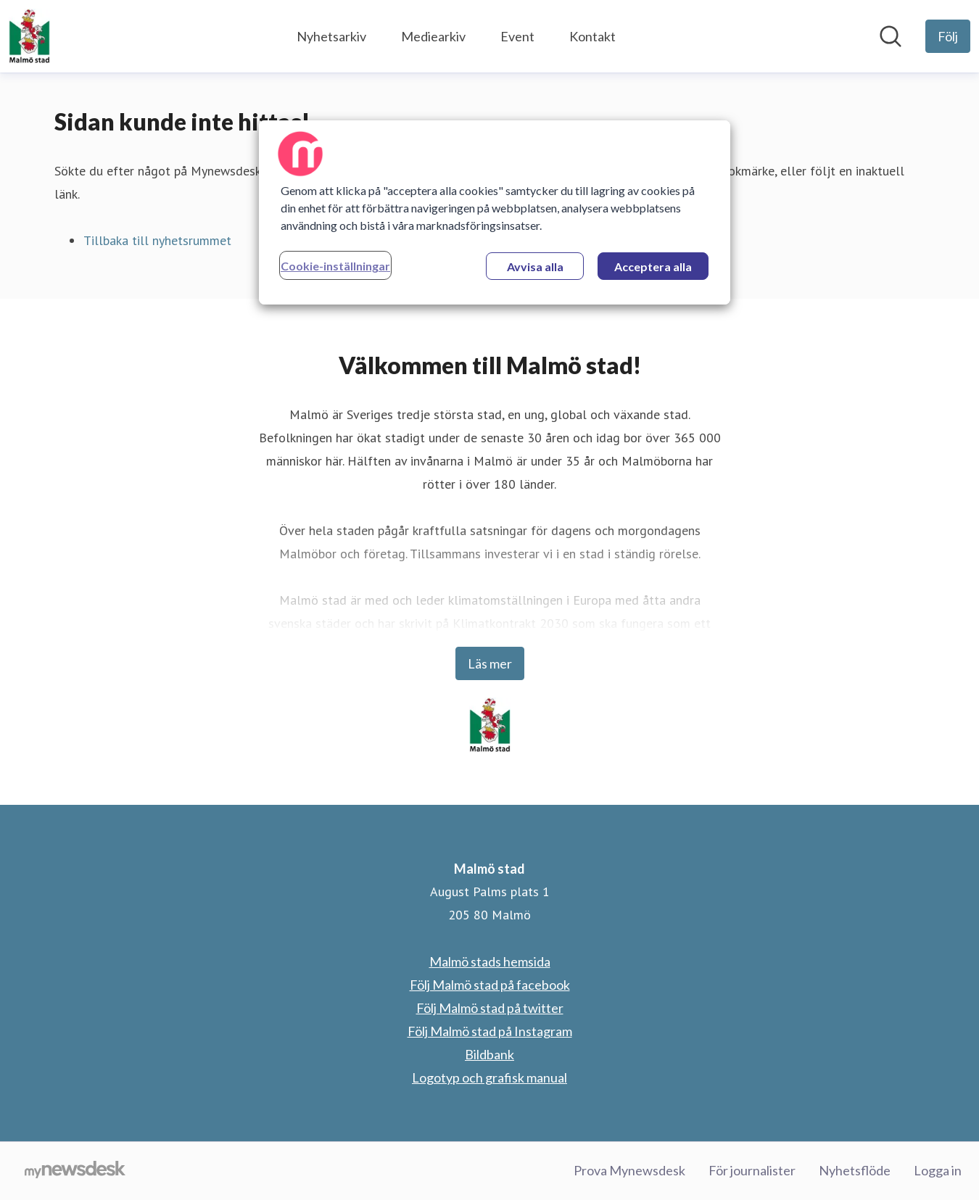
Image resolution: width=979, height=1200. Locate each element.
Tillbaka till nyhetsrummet (157, 240)
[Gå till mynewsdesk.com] (75, 1171)
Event (517, 36)
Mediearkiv (433, 36)
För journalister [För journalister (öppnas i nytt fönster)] (752, 1170)
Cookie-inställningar (335, 266)
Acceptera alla (653, 266)
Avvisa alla (535, 266)
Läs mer (490, 663)
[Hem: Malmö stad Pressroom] (29, 36)
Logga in (938, 1170)
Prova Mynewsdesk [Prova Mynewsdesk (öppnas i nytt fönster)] (629, 1170)
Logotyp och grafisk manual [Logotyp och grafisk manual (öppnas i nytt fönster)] (489, 1077)
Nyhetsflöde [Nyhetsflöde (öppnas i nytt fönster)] (855, 1170)
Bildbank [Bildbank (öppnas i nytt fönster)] (489, 1054)
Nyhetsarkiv (331, 36)
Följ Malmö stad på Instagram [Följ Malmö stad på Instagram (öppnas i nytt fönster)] (490, 1031)
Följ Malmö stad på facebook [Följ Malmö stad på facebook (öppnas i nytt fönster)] (490, 985)
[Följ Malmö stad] (947, 36)
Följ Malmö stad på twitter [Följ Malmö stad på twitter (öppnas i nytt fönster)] (489, 1008)
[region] (494, 212)
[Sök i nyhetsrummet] (890, 36)
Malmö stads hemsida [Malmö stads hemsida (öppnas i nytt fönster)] (489, 961)
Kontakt (592, 36)
